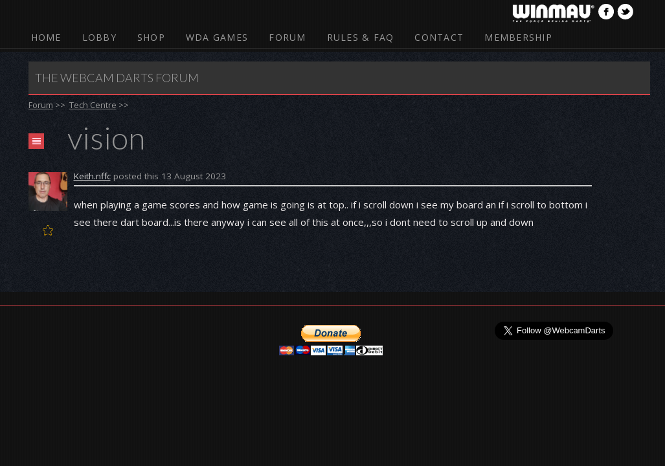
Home (46, 37)
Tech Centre (93, 105)
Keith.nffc (92, 176)
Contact (439, 37)
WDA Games (217, 37)
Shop (151, 37)
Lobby (99, 37)
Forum (287, 37)
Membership (518, 37)
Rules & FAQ (360, 37)
